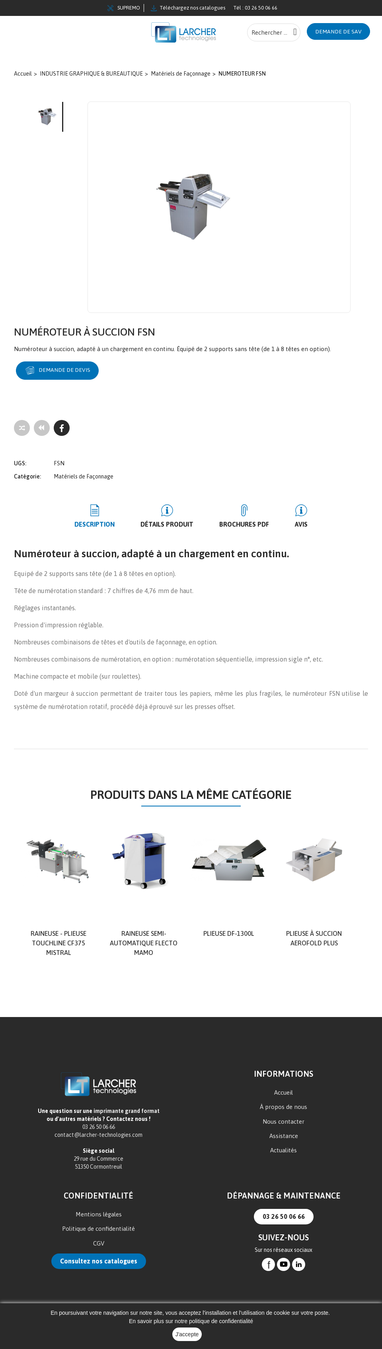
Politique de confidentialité (98, 1229)
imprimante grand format (127, 1111)
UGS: (20, 463)
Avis (301, 524)
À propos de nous (283, 1107)
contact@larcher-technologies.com (98, 1135)
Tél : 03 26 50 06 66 (255, 8)
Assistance (283, 1135)
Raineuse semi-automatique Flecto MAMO (143, 943)
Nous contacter (283, 1121)
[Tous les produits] (42, 428)
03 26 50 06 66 (284, 1216)
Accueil (283, 1092)
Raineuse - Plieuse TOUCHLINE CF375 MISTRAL (58, 943)
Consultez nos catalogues (98, 1261)
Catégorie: (27, 476)
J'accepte (187, 1334)
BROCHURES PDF (244, 524)
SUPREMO (123, 8)
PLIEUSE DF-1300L (228, 933)
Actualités (283, 1150)
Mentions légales (99, 1214)
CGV (98, 1243)
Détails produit (166, 524)
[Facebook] (62, 428)
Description (94, 524)
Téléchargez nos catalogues (188, 8)
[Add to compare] (22, 428)
